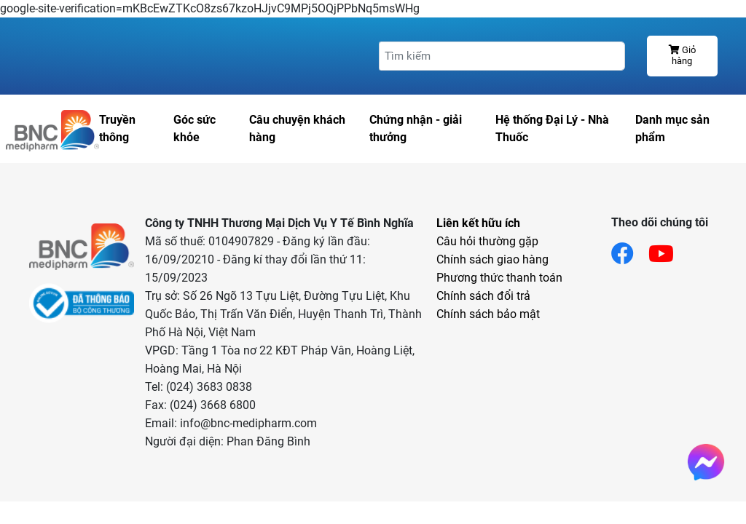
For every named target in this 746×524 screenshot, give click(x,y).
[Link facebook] (629, 249)
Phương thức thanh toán (499, 278)
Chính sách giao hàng (492, 259)
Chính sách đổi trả (483, 296)
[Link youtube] (668, 249)
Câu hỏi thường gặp (487, 241)
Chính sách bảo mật (488, 314)
